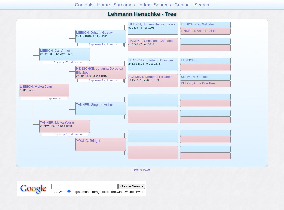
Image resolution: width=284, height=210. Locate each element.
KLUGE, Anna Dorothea (198, 83)
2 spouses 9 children (103, 44)
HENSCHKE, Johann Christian (150, 60)
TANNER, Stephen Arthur (94, 105)
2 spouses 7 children (103, 80)
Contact (182, 4)
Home (103, 4)
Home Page (142, 169)
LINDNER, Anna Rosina (198, 31)
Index (144, 4)
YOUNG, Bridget (88, 141)
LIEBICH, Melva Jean (36, 86)
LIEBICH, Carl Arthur (55, 50)
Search (201, 4)
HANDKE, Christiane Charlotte (150, 41)
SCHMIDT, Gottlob (194, 77)
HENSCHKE (190, 60)
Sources (162, 4)
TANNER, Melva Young (57, 122)
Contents (84, 4)
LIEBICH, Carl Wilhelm (197, 24)
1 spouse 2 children (68, 62)
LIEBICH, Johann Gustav (94, 32)
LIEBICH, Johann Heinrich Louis (151, 24)
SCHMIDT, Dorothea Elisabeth (150, 77)
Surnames (124, 4)
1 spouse (53, 98)
